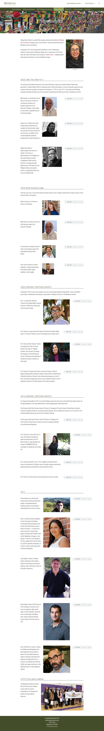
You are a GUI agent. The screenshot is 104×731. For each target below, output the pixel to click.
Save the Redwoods (16, 9)
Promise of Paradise (78, 9)
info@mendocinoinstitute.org (52, 720)
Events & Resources (91, 3)
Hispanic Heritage (59, 9)
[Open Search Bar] (99, 3)
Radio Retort (89, 9)
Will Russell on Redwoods (29, 9)
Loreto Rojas (26, 42)
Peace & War (68, 9)
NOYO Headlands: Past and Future (44, 9)
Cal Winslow (61, 40)
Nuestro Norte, (50, 54)
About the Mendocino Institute (75, 3)
